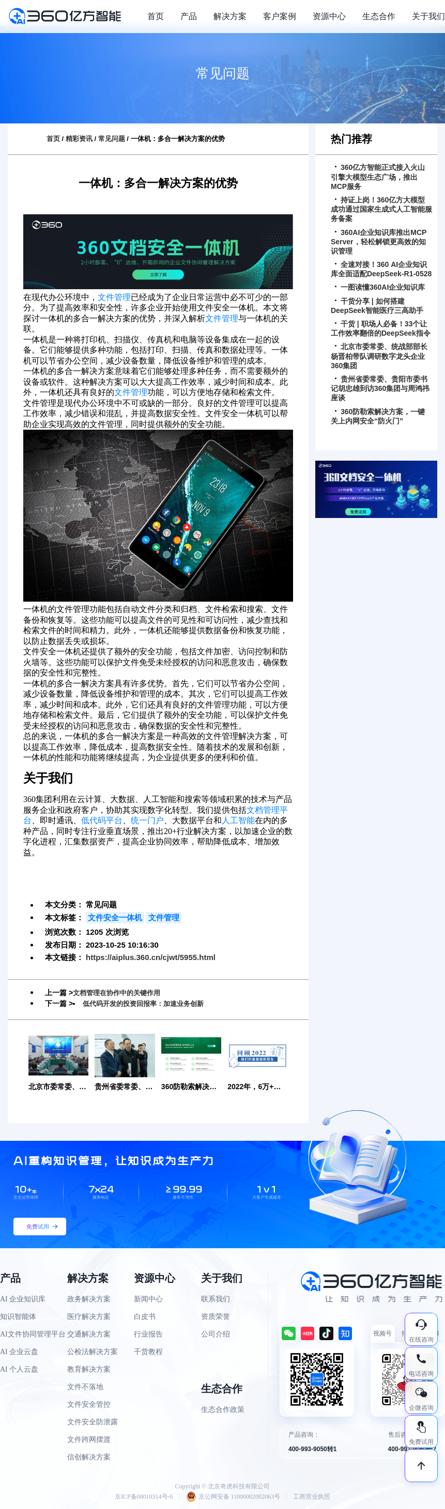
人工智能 (238, 820)
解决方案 (230, 16)
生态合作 (378, 16)
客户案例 (279, 16)
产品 (188, 16)
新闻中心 (148, 1299)
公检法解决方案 (92, 1352)
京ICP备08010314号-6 (144, 1496)
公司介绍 (215, 1334)
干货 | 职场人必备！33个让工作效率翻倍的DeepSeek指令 (381, 328)
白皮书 (145, 1317)
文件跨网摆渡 (89, 1439)
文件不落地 (85, 1387)
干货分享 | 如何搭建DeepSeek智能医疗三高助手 (377, 306)
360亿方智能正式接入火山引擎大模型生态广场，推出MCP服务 (378, 176)
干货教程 (148, 1352)
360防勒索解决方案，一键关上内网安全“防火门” (378, 416)
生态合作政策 (222, 1409)
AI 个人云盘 (19, 1369)
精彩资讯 (79, 139)
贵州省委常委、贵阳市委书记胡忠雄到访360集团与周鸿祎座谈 (380, 388)
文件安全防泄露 (92, 1422)
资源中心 (329, 16)
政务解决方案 (89, 1299)
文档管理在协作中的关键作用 (120, 992)
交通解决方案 (89, 1334)
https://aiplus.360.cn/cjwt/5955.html (151, 957)
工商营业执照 (311, 1496)
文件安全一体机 (115, 917)
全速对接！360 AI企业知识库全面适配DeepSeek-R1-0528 (381, 269)
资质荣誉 (215, 1317)
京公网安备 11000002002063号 (233, 1496)
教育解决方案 (89, 1369)
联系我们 (215, 1299)
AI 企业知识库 (22, 1299)
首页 (155, 16)
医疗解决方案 (89, 1317)
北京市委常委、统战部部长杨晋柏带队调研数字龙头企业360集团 (379, 355)
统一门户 (147, 820)
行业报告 (148, 1334)
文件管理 (114, 297)
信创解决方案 (89, 1457)
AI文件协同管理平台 (33, 1334)
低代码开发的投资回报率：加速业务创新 (148, 1003)
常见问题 (111, 139)
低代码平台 (101, 820)
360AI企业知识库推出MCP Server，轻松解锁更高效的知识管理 (378, 241)
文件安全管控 (89, 1404)
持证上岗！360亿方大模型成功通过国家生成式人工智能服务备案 (381, 209)
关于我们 (428, 16)
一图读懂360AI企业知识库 (380, 287)
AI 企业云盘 (19, 1352)
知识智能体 (18, 1317)
